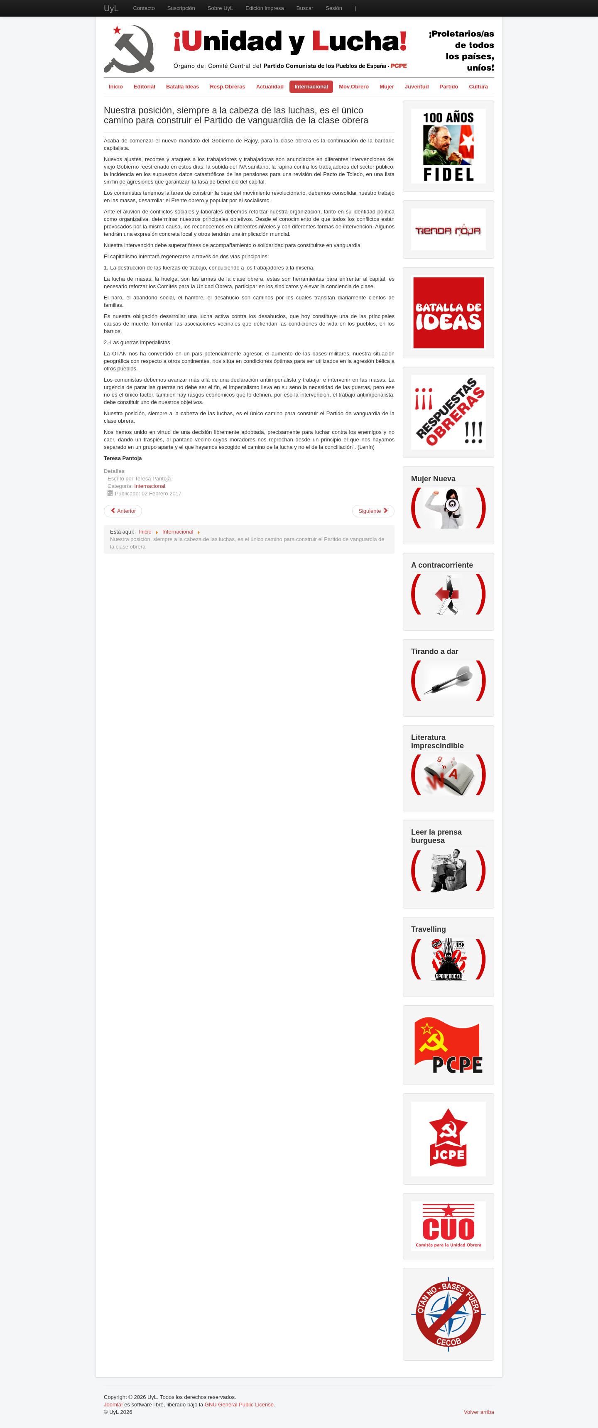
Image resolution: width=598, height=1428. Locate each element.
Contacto (144, 8)
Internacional (311, 86)
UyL (111, 8)
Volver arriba (479, 1412)
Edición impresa (264, 8)
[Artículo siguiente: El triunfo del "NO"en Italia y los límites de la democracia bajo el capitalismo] (373, 511)
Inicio (116, 86)
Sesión (334, 8)
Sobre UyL (220, 8)
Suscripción (181, 8)
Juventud (417, 86)
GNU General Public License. (240, 1404)
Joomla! (113, 1404)
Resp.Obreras (227, 86)
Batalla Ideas (182, 86)
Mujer (387, 86)
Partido (449, 86)
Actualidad (270, 86)
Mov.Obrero (354, 86)
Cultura (478, 86)
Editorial (144, 86)
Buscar (305, 8)
